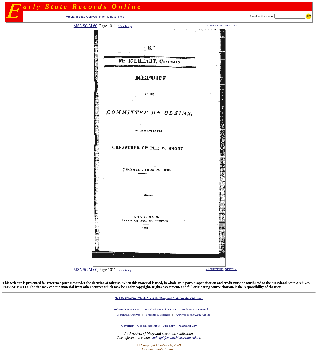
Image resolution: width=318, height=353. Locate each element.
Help (121, 16)
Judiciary (169, 325)
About (112, 16)
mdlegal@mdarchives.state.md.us (176, 338)
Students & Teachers (158, 314)
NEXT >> (231, 25)
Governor (127, 325)
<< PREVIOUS (214, 25)
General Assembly (148, 325)
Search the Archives (128, 314)
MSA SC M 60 (85, 26)
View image (125, 26)
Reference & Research (195, 309)
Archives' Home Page (126, 309)
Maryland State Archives (81, 16)
